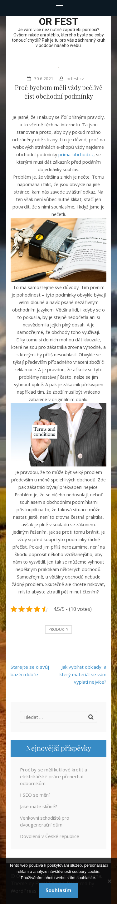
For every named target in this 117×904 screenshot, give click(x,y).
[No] (109, 881)
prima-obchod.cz (76, 154)
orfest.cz (75, 79)
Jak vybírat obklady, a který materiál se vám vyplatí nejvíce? (83, 674)
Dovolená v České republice (49, 836)
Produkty (58, 629)
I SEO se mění (35, 795)
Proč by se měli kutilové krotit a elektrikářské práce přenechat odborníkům (53, 776)
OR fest (58, 21)
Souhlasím (58, 890)
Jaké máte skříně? (38, 806)
